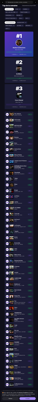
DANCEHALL (10, 15)
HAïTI (8, 28)
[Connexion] (35, 2)
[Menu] (2, 2)
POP (27, 18)
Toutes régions (10, 22)
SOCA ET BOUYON (11, 18)
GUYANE (20, 25)
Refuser (10, 398)
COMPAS (26, 9)
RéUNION (29, 25)
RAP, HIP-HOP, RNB (12, 12)
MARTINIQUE (10, 25)
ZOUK (17, 9)
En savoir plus (27, 395)
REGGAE (19, 15)
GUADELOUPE (21, 22)
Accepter (27, 398)
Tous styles (9, 9)
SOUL (21, 18)
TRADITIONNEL (24, 12)
